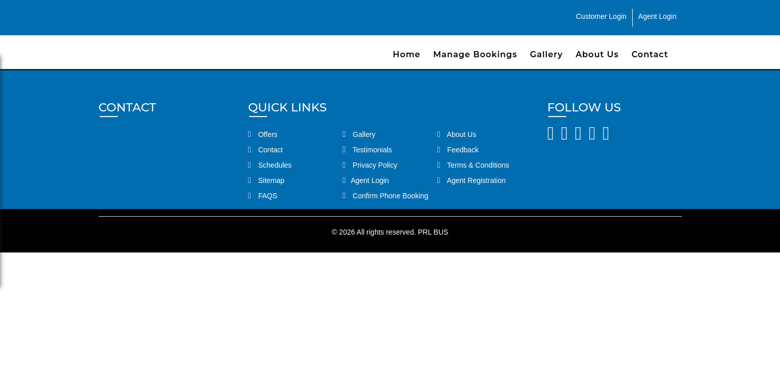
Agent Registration (471, 180)
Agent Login (657, 16)
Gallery (546, 54)
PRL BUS (433, 232)
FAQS (262, 196)
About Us (596, 54)
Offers (263, 134)
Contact (650, 54)
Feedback (458, 150)
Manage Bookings (475, 54)
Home (406, 54)
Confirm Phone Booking (386, 196)
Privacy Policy (370, 165)
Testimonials (367, 150)
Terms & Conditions (473, 165)
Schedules (270, 165)
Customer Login (601, 16)
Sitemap (266, 180)
